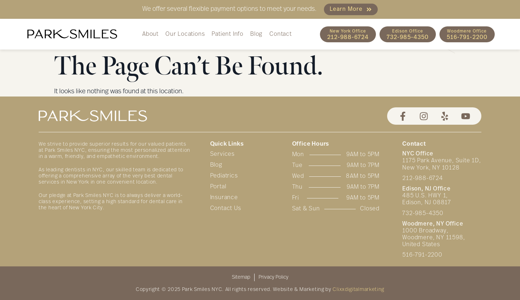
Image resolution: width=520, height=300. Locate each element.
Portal (218, 187)
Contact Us (225, 208)
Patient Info (227, 34)
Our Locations (185, 34)
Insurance (224, 198)
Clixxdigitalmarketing (358, 289)
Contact (280, 34)
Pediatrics (224, 176)
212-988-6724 (422, 178)
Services (222, 154)
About (150, 34)
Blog (256, 34)
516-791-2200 (422, 255)
